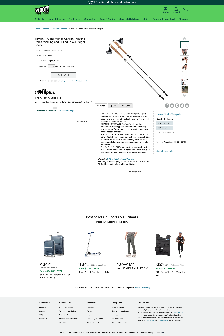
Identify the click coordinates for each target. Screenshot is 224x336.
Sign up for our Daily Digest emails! (73, 81)
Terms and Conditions (120, 311)
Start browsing (142, 287)
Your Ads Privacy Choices (150, 333)
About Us (42, 307)
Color (43, 60)
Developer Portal (93, 322)
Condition (41, 55)
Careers (42, 311)
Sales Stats (126, 106)
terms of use (149, 320)
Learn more (131, 2)
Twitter (89, 311)
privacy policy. (163, 320)
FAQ (41, 315)
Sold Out (63, 75)
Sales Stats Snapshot (169, 114)
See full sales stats (164, 151)
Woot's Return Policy (67, 311)
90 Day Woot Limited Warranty (121, 159)
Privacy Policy (117, 319)
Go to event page (66, 110)
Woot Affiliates (118, 307)
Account (176, 10)
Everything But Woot (95, 319)
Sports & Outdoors (42, 29)
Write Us (62, 322)
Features (101, 106)
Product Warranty (66, 315)
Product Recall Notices (68, 319)
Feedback (43, 319)
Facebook (90, 307)
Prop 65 (115, 315)
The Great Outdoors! (60, 29)
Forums (165, 10)
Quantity (42, 66)
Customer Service (66, 307)
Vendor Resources (119, 322)
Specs (113, 106)
